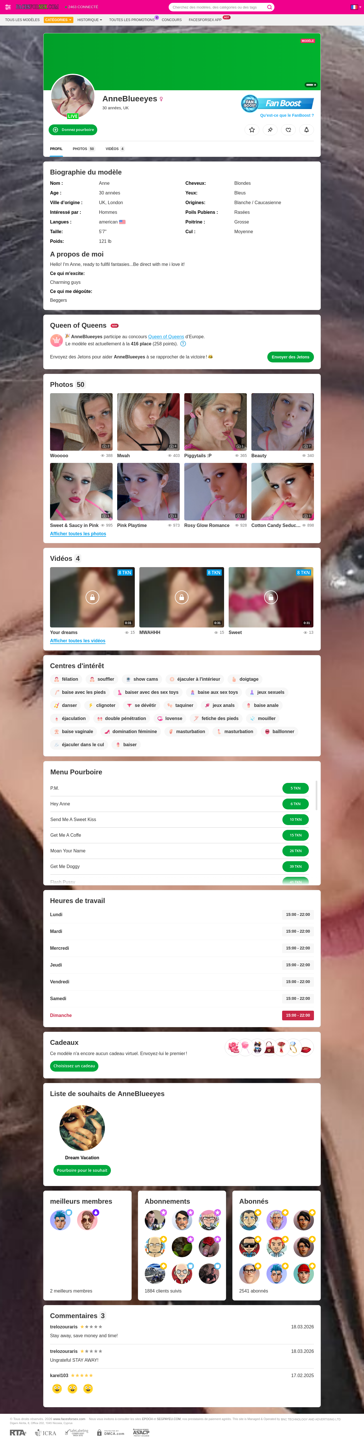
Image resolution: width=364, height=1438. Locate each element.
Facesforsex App (206, 19)
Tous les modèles (22, 20)
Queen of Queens (166, 336)
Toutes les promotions (133, 19)
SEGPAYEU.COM (169, 1419)
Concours (172, 20)
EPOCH (147, 1419)
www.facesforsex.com (69, 1419)
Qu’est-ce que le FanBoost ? (287, 115)
